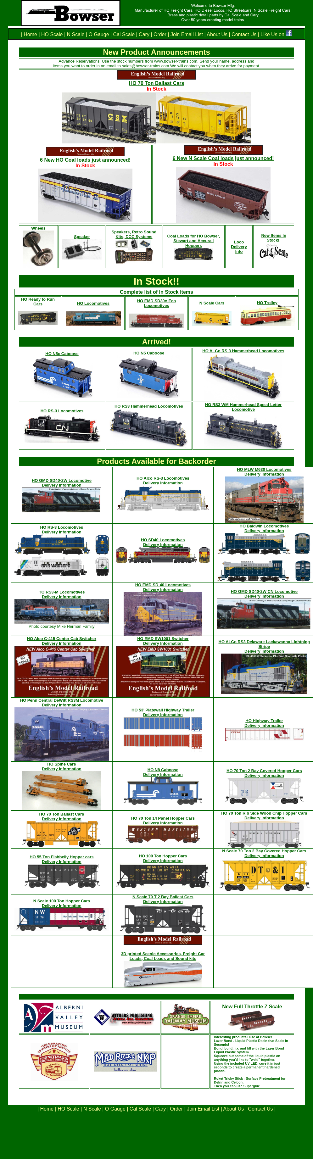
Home (31, 34)
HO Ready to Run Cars (38, 301)
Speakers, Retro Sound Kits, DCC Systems (133, 234)
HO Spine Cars (61, 764)
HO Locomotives (93, 303)
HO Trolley (267, 302)
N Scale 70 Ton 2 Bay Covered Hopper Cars (264, 851)
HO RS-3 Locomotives (62, 411)
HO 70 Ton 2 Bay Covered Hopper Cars (264, 770)
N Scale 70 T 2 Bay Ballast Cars (162, 896)
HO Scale (52, 34)
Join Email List (186, 34)
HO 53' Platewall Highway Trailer (162, 710)
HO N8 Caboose (163, 769)
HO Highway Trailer (264, 720)
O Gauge (99, 34)
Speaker (82, 236)
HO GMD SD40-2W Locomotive (62, 480)
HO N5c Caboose (61, 353)
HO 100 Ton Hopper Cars (163, 856)
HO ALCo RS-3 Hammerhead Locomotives (243, 350)
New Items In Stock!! (273, 237)
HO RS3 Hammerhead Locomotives (149, 406)
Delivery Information (61, 485)
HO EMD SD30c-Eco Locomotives (156, 303)
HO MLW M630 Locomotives (264, 469)
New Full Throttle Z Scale (252, 1006)
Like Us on (273, 34)
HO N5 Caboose (148, 353)
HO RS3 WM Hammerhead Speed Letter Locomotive (243, 407)
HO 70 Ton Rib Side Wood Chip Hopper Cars (264, 813)
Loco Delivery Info (239, 247)
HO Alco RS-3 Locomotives (163, 478)
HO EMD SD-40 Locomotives (163, 584)
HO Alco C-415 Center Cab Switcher (62, 638)
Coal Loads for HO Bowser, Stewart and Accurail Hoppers (193, 241)
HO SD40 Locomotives (163, 540)
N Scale (76, 34)
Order (159, 34)
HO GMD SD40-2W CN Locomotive (264, 591)
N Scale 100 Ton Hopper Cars (61, 901)
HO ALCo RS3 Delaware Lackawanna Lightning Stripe (264, 644)
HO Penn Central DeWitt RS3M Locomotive (61, 700)
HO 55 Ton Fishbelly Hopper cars (61, 857)
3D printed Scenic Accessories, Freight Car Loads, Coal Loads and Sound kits (163, 956)
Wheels (38, 228)
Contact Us (243, 34)
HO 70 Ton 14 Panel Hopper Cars (163, 818)
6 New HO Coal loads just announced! (85, 160)
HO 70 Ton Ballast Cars (156, 83)
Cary (144, 34)
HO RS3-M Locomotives (61, 592)
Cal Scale (124, 34)
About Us (217, 34)
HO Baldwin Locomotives (264, 526)
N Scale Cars (212, 303)
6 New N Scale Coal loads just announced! (223, 158)
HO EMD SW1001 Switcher (162, 638)
